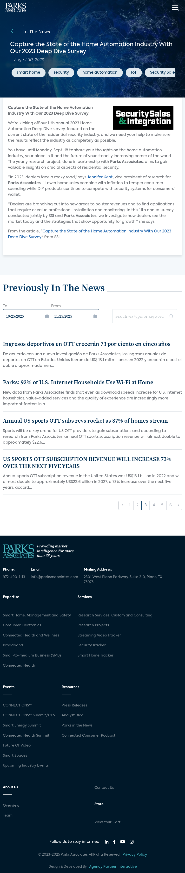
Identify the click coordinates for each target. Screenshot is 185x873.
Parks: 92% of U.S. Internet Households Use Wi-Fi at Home (78, 382)
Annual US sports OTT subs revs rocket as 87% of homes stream (85, 421)
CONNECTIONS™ (17, 705)
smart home (28, 73)
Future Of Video (17, 745)
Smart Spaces (15, 755)
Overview (11, 805)
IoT (134, 73)
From (56, 306)
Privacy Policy (135, 854)
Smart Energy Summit (22, 725)
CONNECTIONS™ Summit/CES (29, 715)
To (5, 306)
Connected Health (19, 665)
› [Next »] (178, 505)
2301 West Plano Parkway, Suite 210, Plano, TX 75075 (123, 579)
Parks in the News (77, 725)
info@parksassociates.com (54, 577)
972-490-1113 (14, 577)
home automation (100, 73)
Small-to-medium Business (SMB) (32, 655)
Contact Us (104, 787)
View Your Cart (107, 822)
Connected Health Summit (26, 735)
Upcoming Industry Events (26, 765)
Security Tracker (92, 645)
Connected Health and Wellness (31, 635)
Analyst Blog (73, 715)
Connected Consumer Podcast (88, 735)
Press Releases (74, 705)
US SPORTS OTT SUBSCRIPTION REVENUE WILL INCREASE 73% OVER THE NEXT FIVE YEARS (87, 462)
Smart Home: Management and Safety (37, 615)
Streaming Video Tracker (99, 635)
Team (8, 815)
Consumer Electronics (22, 625)
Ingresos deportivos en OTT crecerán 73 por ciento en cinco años (87, 344)
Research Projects (93, 625)
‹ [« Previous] (122, 505)
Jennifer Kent (100, 177)
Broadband (13, 645)
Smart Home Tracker (95, 655)
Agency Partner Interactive (113, 866)
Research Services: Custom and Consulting (115, 615)
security (61, 73)
